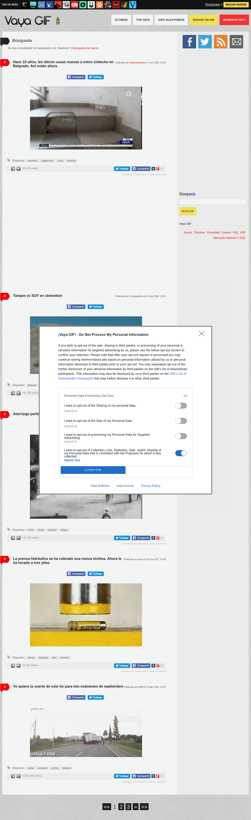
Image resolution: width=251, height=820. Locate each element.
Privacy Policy (150, 486)
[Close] (203, 335)
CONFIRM (93, 470)
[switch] (181, 406)
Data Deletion (100, 486)
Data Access (125, 486)
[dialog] (125, 410)
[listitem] (125, 395)
